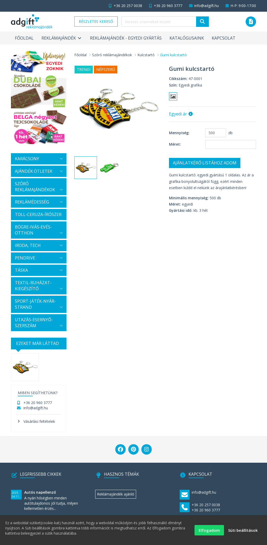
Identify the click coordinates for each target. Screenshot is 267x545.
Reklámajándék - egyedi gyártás (126, 38)
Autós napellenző (40, 492)
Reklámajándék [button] (61, 38)
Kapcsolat (223, 38)
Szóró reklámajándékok (112, 54)
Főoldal (24, 38)
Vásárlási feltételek (39, 421)
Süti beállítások (243, 532)
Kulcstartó (146, 54)
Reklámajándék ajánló (115, 494)
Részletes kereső (96, 21)
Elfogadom (209, 532)
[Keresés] (202, 21)
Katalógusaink (186, 38)
